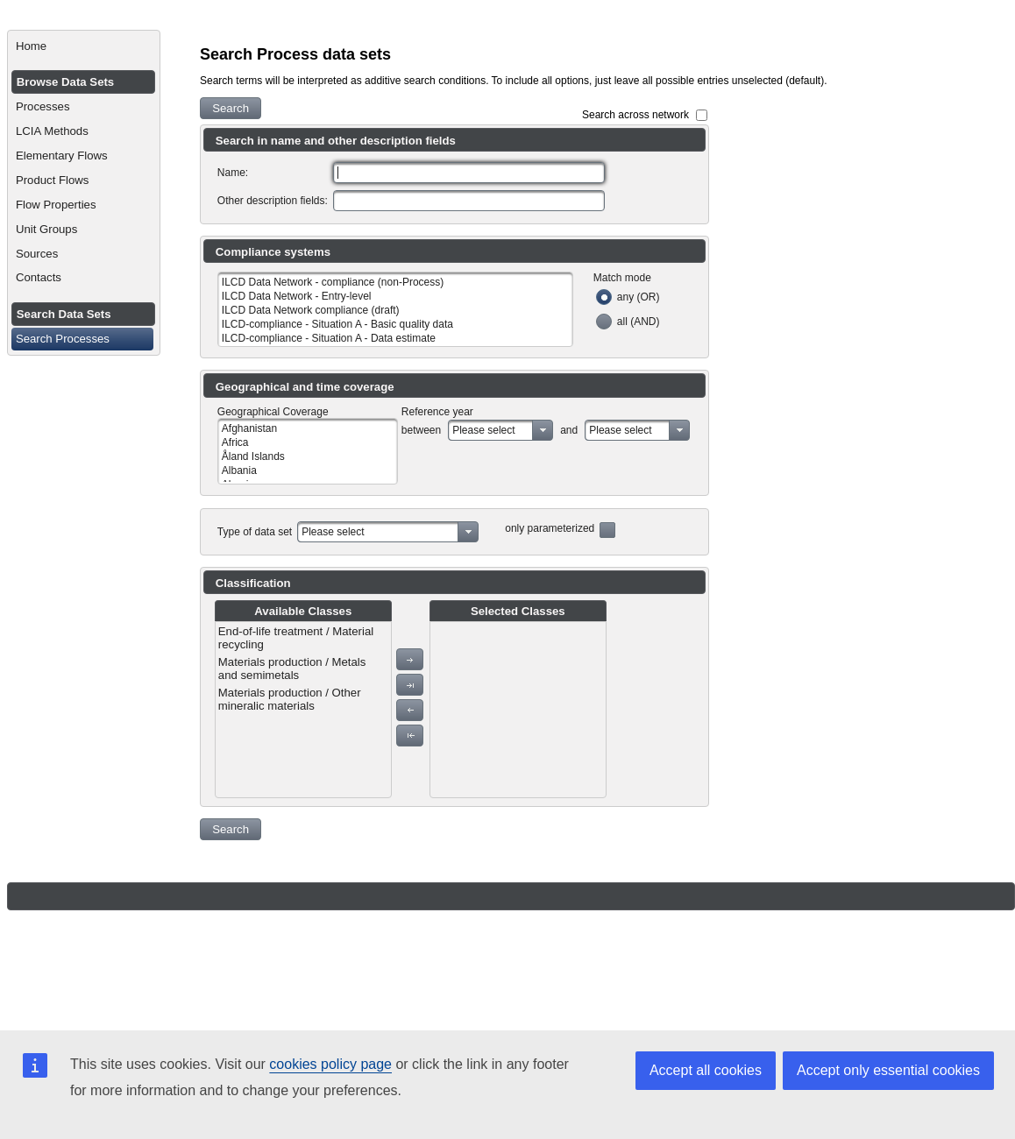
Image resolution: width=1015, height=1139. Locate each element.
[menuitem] (83, 46)
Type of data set (254, 532)
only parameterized (549, 528)
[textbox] (469, 172)
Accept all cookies (705, 1070)
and (569, 430)
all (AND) (638, 321)
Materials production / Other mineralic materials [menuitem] (289, 699)
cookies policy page (330, 1064)
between (421, 430)
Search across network (635, 115)
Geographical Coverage (273, 412)
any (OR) (638, 297)
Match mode (622, 278)
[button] (230, 108)
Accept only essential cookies (888, 1070)
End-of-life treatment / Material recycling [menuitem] (295, 638)
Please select (483, 430)
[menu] (303, 709)
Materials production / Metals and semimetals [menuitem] (292, 668)
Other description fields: (272, 201)
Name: (232, 172)
